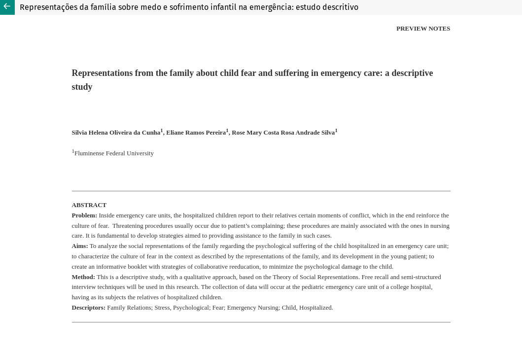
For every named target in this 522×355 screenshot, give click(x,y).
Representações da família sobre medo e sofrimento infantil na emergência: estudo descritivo (189, 7)
